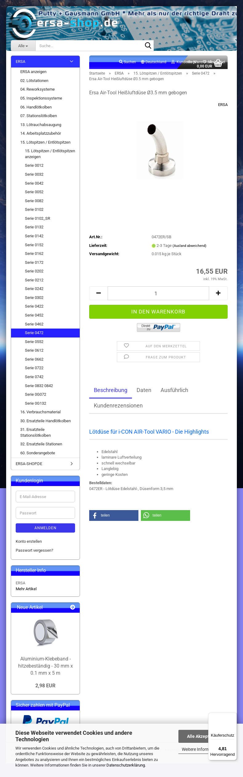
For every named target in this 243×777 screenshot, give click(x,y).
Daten (144, 391)
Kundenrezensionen (118, 407)
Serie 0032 (34, 176)
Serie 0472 (34, 334)
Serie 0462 (34, 325)
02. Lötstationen (34, 82)
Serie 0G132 (35, 405)
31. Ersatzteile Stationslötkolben (35, 434)
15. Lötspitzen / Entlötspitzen (45, 143)
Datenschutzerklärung (125, 765)
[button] (153, 64)
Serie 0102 (34, 211)
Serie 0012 (34, 167)
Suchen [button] (127, 63)
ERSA (223, 106)
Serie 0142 (34, 237)
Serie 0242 (34, 290)
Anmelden (45, 529)
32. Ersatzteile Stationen (41, 446)
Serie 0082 (34, 202)
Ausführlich (174, 391)
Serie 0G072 (35, 396)
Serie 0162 (34, 255)
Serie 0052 (34, 193)
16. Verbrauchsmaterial (40, 413)
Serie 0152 (34, 246)
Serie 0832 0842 (39, 387)
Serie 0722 (34, 369)
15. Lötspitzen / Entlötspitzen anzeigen (50, 155)
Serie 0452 (34, 316)
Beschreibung (110, 391)
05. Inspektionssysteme (41, 99)
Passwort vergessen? (34, 552)
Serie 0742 (34, 378)
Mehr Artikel (26, 590)
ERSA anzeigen (33, 73)
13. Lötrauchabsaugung (40, 126)
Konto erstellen (29, 543)
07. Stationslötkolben (38, 117)
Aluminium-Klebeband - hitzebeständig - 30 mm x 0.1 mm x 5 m (45, 667)
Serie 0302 (34, 299)
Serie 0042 (34, 184)
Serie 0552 (34, 343)
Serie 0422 (34, 308)
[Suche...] (23, 45)
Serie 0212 (34, 281)
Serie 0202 (34, 273)
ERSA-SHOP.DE (29, 465)
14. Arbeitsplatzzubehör (40, 135)
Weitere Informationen (203, 749)
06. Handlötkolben (36, 108)
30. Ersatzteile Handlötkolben (45, 422)
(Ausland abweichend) (189, 247)
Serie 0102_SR (37, 220)
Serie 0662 (34, 360)
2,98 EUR (45, 687)
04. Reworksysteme (37, 91)
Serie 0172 (34, 264)
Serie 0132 (34, 229)
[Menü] (233, 716)
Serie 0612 (34, 352)
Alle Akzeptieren (203, 736)
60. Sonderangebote (37, 454)
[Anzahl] (158, 295)
